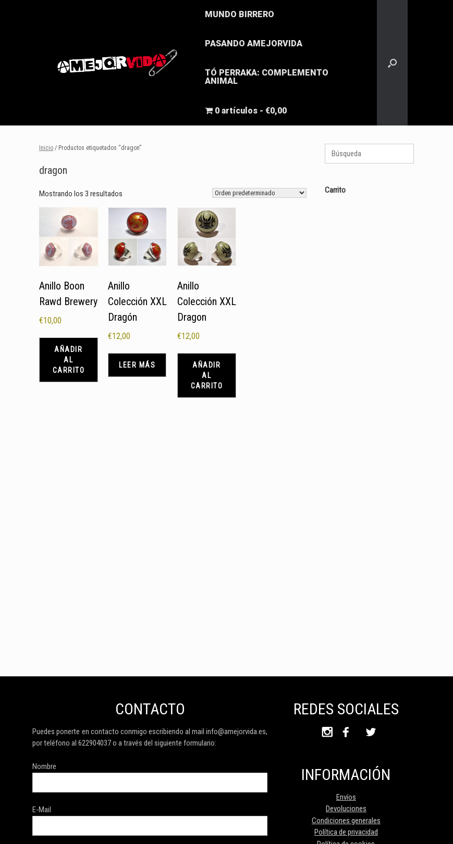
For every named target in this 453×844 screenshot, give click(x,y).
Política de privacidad (346, 832)
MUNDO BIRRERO (239, 14)
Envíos (346, 797)
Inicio (46, 148)
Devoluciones (346, 808)
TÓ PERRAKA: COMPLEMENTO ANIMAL (266, 77)
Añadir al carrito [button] (69, 359)
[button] (392, 62)
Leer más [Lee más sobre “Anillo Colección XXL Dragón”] (137, 365)
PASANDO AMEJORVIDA (253, 43)
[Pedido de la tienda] (259, 193)
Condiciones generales (346, 820)
